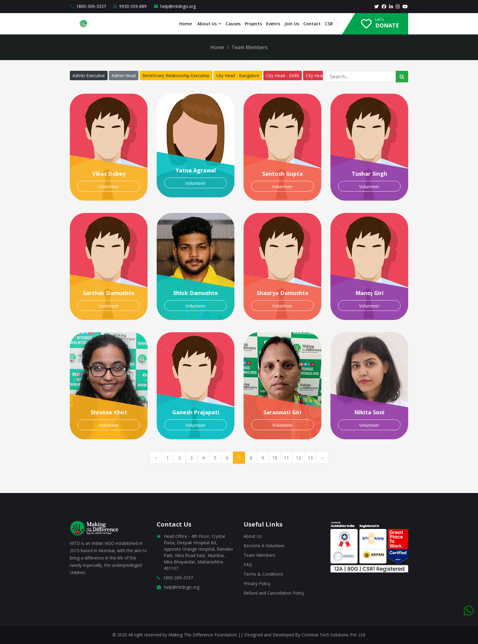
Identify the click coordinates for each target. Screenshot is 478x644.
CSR (329, 24)
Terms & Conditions (263, 574)
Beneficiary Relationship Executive (175, 75)
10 (274, 458)
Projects (253, 24)
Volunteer (108, 186)
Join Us (291, 24)
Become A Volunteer (264, 546)
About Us (206, 24)
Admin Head (124, 75)
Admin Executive (89, 75)
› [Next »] (322, 458)
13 (310, 458)
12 (298, 458)
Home (185, 24)
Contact (312, 24)
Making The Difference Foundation (203, 635)
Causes (233, 24)
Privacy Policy (257, 583)
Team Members (259, 555)
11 (286, 458)
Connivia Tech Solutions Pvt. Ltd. (333, 635)
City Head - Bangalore (237, 75)
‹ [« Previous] (155, 458)
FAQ (248, 564)
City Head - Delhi (282, 75)
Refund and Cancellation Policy (274, 593)
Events (273, 24)
